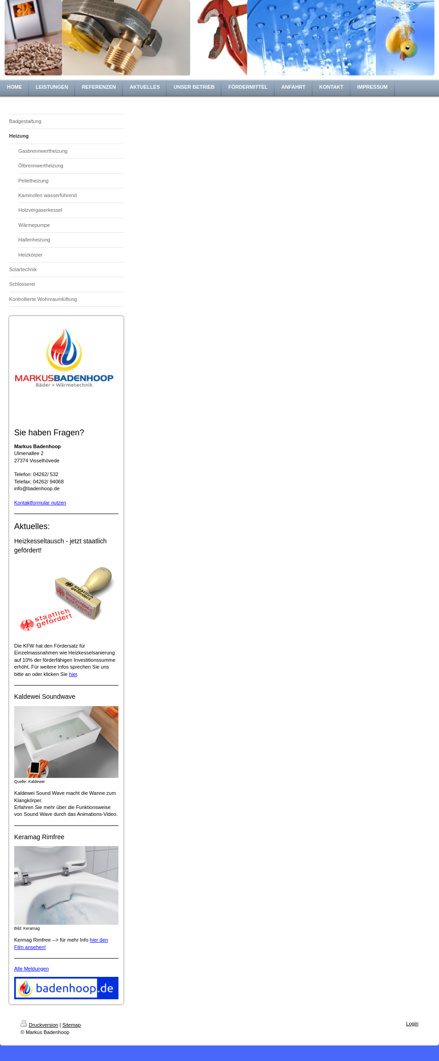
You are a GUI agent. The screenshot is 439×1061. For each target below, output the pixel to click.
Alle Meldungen (31, 968)
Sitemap (71, 1025)
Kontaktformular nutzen (40, 502)
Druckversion (39, 1025)
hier (73, 674)
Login (412, 1023)
